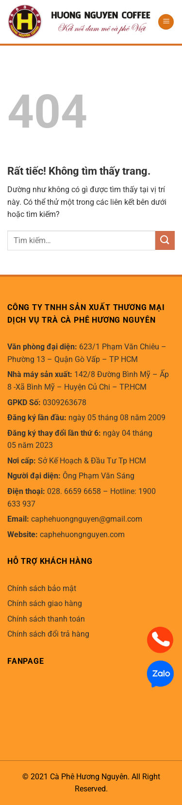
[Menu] (166, 22)
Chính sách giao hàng (44, 603)
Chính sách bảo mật (41, 588)
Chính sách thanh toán (46, 619)
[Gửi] (165, 240)
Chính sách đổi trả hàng (48, 634)
